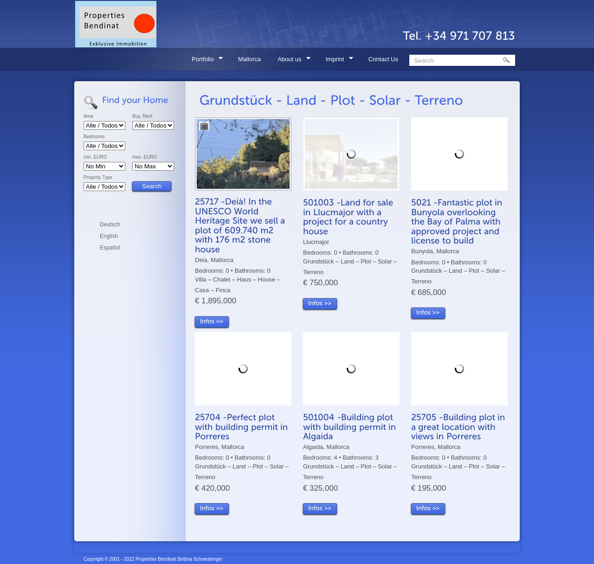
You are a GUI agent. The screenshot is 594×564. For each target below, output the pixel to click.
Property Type (98, 177)
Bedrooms (94, 137)
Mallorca (249, 59)
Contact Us (383, 59)
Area (88, 116)
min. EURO (95, 157)
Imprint (336, 60)
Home (168, 59)
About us (290, 60)
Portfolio (204, 60)
